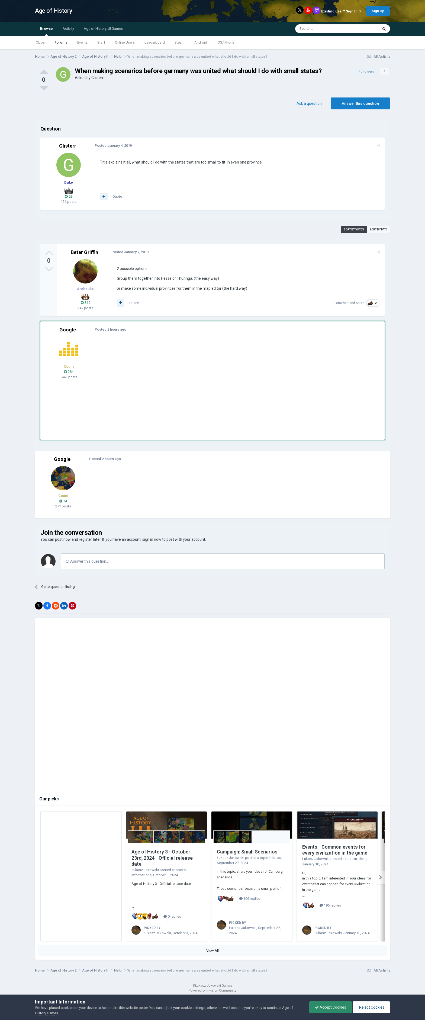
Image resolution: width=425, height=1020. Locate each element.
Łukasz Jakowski (145, 870)
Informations (141, 875)
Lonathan (341, 303)
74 (63, 501)
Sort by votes (354, 229)
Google (67, 330)
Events (82, 42)
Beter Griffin (84, 252)
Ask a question (309, 103)
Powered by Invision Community (212, 990)
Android (200, 42)
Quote (117, 196)
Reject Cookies (371, 1007)
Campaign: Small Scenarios (247, 852)
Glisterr (97, 78)
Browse (46, 31)
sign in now (151, 539)
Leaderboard (154, 42)
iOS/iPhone (225, 42)
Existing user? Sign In (341, 11)
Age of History (53, 10)
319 (85, 303)
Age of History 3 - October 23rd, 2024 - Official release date (162, 858)
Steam (180, 42)
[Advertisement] (198, 381)
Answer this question (360, 103)
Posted (113, 146)
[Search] (323, 28)
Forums (60, 42)
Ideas (276, 858)
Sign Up (378, 11)
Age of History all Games (103, 29)
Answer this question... (87, 561)
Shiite (360, 303)
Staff (101, 42)
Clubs (40, 42)
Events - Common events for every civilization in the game (334, 850)
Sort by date (378, 229)
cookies (67, 1008)
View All (212, 951)
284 (68, 372)
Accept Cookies (330, 1007)
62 (68, 196)
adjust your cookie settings (184, 1008)
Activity (68, 29)
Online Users (125, 42)
